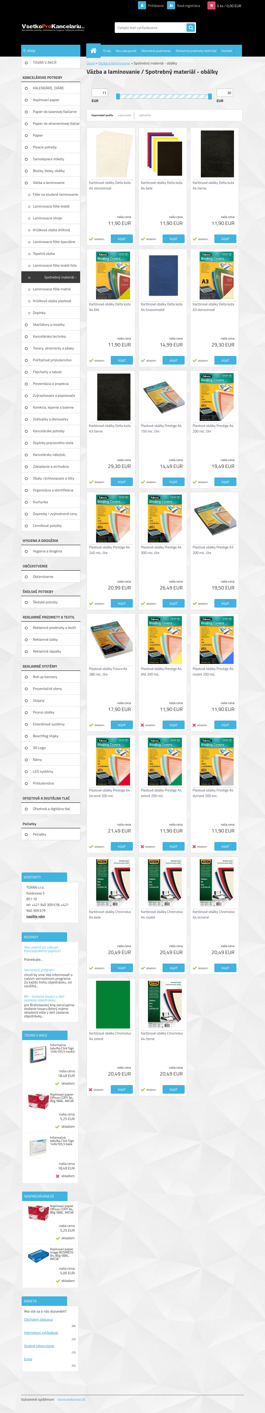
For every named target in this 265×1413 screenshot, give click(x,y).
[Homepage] (95, 50)
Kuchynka (40, 502)
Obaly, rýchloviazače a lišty (53, 478)
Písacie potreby (45, 147)
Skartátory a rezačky (49, 324)
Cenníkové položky (47, 525)
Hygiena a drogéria (47, 551)
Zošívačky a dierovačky (51, 419)
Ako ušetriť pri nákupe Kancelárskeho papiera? (42, 949)
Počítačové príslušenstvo (52, 360)
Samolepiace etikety (48, 159)
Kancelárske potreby (49, 431)
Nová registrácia (187, 5)
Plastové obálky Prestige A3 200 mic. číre (213, 550)
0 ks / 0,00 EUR (229, 5)
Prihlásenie (153, 5)
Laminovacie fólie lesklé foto (55, 265)
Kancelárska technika (49, 336)
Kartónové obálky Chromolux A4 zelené (110, 1036)
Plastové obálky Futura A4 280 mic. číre (108, 671)
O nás (107, 50)
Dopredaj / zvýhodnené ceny (55, 513)
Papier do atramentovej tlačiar (56, 123)
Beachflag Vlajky (46, 736)
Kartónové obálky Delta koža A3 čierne (110, 428)
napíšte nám (35, 916)
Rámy (37, 759)
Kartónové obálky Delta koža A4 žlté (110, 306)
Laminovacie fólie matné (52, 289)
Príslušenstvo (43, 783)
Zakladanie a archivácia (51, 466)
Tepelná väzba (44, 253)
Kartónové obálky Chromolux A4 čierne (162, 1036)
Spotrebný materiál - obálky (60, 278)
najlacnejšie (124, 115)
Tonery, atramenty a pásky (53, 348)
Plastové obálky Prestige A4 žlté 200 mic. (161, 671)
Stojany (39, 700)
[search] (190, 27)
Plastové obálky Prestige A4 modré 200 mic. (213, 671)
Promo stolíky (44, 712)
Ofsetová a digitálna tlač (51, 808)
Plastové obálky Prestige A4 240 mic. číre (109, 550)
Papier (38, 135)
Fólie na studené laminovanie (56, 194)
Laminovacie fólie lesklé (52, 206)
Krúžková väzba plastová (52, 301)
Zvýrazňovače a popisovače (54, 395)
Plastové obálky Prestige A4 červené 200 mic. (109, 793)
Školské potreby (45, 602)
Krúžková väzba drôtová (51, 230)
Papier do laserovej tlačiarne (55, 111)
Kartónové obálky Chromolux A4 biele (110, 914)
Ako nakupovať (126, 50)
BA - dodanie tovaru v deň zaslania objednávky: (44, 998)
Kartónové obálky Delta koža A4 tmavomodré (162, 306)
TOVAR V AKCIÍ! (45, 62)
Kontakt (227, 50)
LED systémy (43, 771)
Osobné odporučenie (39, 1346)
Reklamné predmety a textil (54, 627)
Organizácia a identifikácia (53, 490)
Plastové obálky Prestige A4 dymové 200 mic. (213, 793)
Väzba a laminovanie (49, 182)
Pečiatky (39, 834)
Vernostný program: (39, 970)
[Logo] (53, 27)
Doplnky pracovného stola (53, 442)
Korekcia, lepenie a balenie (53, 407)
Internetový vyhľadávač (41, 1332)
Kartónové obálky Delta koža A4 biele (162, 185)
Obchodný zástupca (38, 1319)
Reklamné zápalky (47, 651)
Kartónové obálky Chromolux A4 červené (214, 914)
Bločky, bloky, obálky (49, 170)
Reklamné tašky (45, 639)
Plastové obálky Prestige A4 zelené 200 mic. (161, 793)
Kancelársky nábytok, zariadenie (49, 456)
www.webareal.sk (71, 1399)
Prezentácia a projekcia (51, 383)
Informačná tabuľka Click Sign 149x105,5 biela (62, 1141)
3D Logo (39, 747)
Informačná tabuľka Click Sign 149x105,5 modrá (62, 1048)
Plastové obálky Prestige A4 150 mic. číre (161, 428)
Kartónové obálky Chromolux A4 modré (162, 914)
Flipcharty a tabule (47, 372)
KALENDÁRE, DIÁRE (48, 88)
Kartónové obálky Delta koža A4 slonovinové (110, 185)
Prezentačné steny (47, 688)
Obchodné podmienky (156, 50)
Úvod (91, 63)
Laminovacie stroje (48, 218)
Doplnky (39, 312)
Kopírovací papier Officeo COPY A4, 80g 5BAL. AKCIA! (62, 1097)
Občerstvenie (43, 576)
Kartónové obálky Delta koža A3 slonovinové (213, 306)
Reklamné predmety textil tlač (196, 50)
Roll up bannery (45, 676)
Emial (28, 1359)
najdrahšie (145, 115)
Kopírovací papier (46, 100)
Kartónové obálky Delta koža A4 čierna (213, 185)
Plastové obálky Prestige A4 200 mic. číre (213, 428)
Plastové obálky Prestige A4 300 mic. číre (161, 550)
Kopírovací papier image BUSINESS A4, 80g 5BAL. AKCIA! (61, 1253)
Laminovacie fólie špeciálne (54, 241)
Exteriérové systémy (49, 724)
